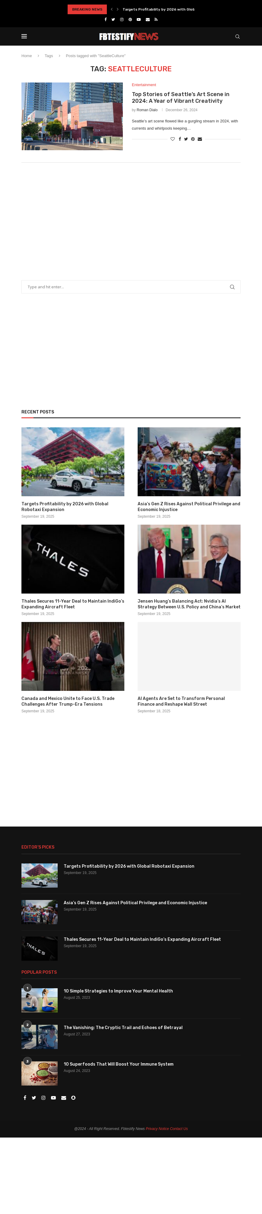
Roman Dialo (147, 110)
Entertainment (144, 85)
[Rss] (156, 19)
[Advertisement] (131, 217)
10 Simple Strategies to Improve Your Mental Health (118, 991)
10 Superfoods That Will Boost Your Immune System (119, 1064)
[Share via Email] (200, 139)
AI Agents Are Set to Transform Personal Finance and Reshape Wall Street (181, 701)
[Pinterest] (130, 19)
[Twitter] (113, 19)
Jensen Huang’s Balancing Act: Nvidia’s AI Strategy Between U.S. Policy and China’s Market (189, 604)
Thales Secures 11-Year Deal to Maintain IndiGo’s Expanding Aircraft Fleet (72, 604)
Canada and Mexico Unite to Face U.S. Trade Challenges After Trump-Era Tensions (67, 701)
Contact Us (179, 1129)
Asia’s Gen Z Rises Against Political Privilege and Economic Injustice (189, 507)
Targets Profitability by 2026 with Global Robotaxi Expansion (179, 9)
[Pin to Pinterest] (193, 139)
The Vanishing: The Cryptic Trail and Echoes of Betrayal (123, 1027)
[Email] (148, 19)
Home (26, 55)
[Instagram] (121, 19)
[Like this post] (173, 139)
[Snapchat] (73, 1098)
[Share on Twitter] (186, 139)
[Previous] (111, 9)
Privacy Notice (157, 1129)
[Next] (117, 9)
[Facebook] (105, 19)
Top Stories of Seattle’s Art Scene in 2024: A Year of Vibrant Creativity (180, 98)
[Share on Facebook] (180, 139)
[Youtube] (139, 19)
